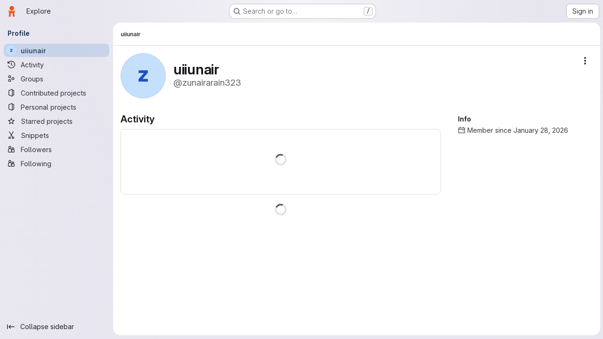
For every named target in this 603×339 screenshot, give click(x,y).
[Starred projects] (56, 121)
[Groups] (56, 78)
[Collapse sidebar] (56, 326)
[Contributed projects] (56, 92)
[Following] (56, 163)
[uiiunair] (56, 50)
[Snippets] (56, 135)
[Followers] (56, 149)
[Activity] (56, 64)
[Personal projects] (56, 106)
